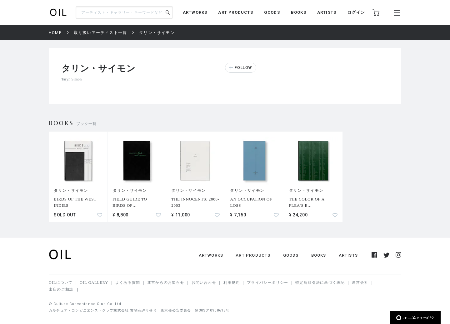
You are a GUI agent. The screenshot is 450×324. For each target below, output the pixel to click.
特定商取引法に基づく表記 (320, 282)
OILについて (60, 282)
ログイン (356, 12)
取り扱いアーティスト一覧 (100, 32)
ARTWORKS (195, 12)
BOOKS (298, 12)
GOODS (272, 12)
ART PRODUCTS (235, 12)
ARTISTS (326, 12)
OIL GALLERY (94, 282)
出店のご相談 (61, 289)
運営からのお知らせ (165, 282)
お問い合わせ (204, 282)
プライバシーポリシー (267, 282)
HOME (55, 32)
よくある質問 (127, 282)
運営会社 (360, 282)
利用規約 (231, 282)
